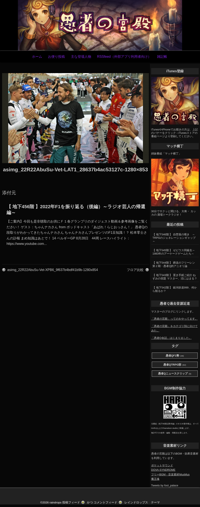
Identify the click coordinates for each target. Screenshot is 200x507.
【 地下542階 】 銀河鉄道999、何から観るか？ (174, 289)
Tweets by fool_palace (164, 485)
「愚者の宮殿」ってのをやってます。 (174, 318)
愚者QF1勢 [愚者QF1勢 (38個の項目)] (175, 356)
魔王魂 (155, 478)
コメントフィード (105, 502)
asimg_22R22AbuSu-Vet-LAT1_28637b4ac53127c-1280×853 (75, 169)
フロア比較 (135, 270)
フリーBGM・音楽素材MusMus (170, 474)
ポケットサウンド (162, 465)
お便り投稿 (56, 56)
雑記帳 (162, 56)
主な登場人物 (81, 56)
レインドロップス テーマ (142, 502)
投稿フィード (71, 502)
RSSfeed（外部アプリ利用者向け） (124, 56)
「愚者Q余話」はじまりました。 (171, 337)
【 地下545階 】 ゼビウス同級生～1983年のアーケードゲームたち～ (173, 252)
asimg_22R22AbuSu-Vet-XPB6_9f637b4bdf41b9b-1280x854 (52, 270)
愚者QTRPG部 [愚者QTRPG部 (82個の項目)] (174, 365)
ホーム (37, 56)
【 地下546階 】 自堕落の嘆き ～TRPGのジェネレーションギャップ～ (174, 238)
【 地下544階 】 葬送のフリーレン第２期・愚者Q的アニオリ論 (173, 264)
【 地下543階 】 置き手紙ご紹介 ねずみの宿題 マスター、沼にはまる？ (174, 277)
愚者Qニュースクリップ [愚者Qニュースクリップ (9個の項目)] (174, 374)
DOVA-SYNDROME (163, 469)
